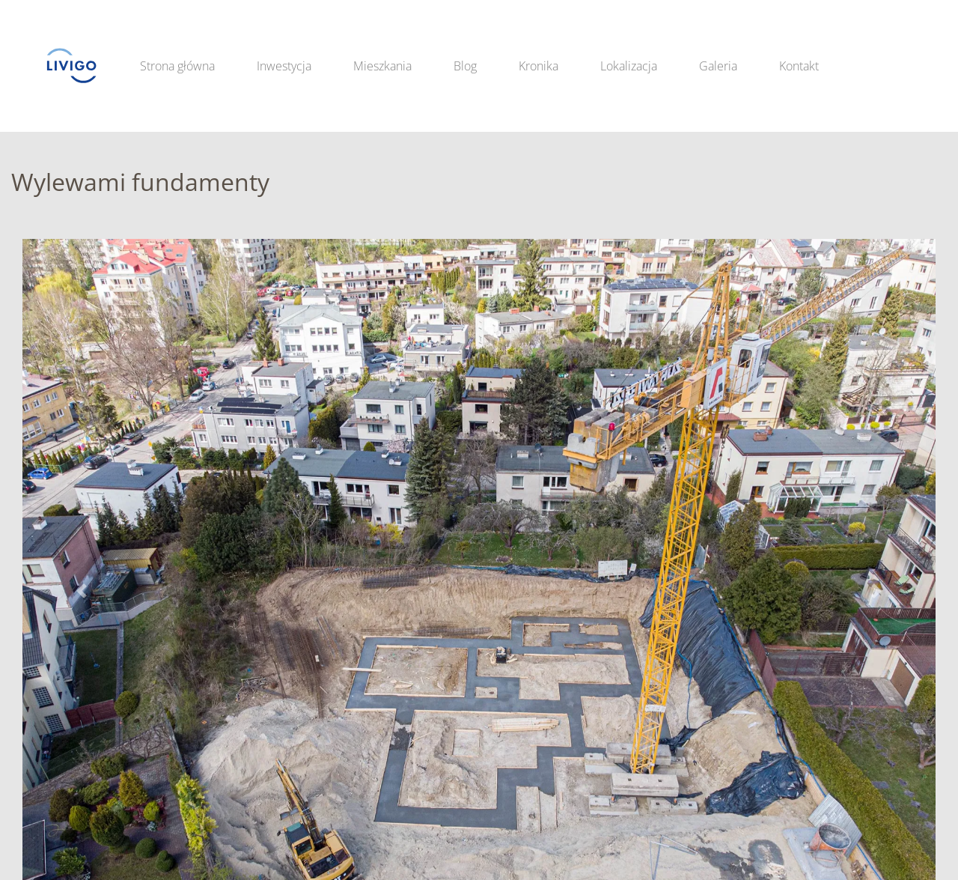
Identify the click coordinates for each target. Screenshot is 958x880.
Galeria (718, 66)
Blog (465, 66)
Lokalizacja (628, 66)
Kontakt (799, 66)
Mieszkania (382, 66)
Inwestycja (284, 66)
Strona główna (177, 66)
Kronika (538, 66)
